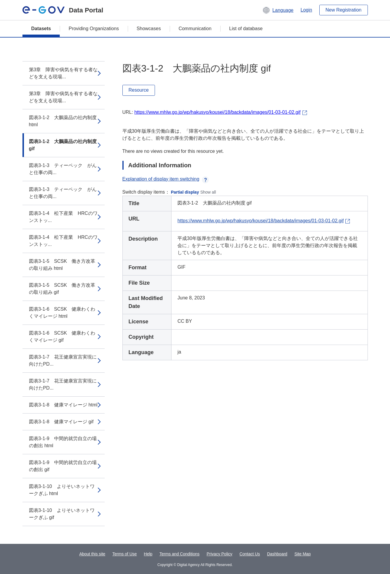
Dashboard (277, 554)
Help (148, 554)
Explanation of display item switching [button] (165, 178)
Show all (208, 192)
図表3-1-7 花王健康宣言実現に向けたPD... (63, 360)
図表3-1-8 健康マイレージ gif (61, 421)
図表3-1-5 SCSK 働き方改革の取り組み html (62, 265)
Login (306, 9)
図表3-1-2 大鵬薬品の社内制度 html (63, 121)
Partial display (185, 192)
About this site (92, 554)
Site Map (302, 554)
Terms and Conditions (179, 554)
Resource (139, 90)
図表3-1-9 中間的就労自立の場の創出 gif (63, 466)
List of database (246, 28)
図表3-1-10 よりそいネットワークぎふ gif (62, 514)
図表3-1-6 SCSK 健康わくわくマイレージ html (62, 313)
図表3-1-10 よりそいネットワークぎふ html (62, 490)
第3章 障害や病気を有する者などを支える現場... (63, 73)
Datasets (41, 28)
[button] (277, 10)
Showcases (149, 28)
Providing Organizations (94, 28)
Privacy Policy (219, 554)
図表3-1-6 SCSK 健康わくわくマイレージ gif (62, 336)
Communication (195, 28)
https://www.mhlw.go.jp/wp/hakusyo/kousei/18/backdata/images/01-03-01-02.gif (217, 112)
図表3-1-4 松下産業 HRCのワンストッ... (63, 217)
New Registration (344, 9)
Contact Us (249, 554)
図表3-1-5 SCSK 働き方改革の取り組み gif (62, 289)
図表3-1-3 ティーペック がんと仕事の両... (63, 169)
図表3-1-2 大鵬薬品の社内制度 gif (63, 145)
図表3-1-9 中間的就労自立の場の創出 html (63, 442)
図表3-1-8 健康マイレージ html (63, 404)
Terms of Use (124, 554)
